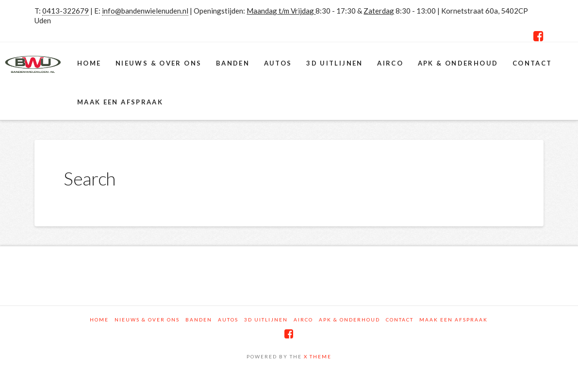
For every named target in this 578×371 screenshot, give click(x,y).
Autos (228, 319)
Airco (303, 319)
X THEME (317, 356)
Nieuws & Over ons (147, 319)
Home (99, 319)
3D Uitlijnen (266, 319)
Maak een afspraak (453, 319)
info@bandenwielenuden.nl (145, 10)
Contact (399, 319)
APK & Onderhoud (349, 319)
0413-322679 (65, 10)
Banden (198, 319)
